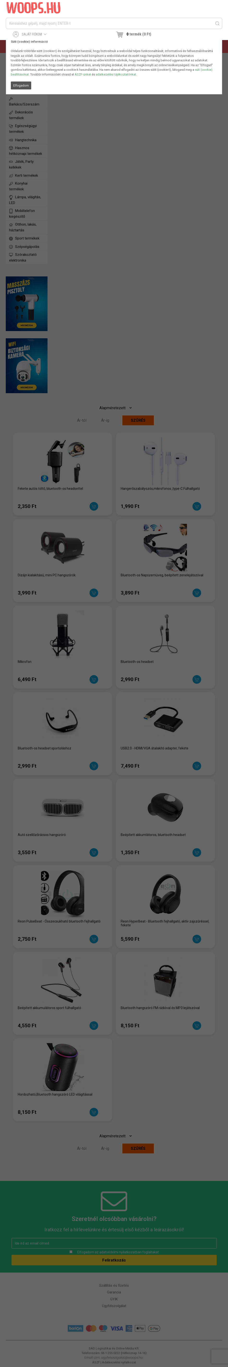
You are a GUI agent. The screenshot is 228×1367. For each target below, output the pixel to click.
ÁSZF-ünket (83, 74)
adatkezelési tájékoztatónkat (116, 74)
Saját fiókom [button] (30, 34)
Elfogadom (21, 85)
